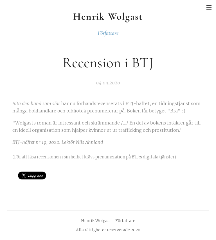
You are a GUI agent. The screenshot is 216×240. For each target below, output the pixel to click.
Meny (209, 7)
